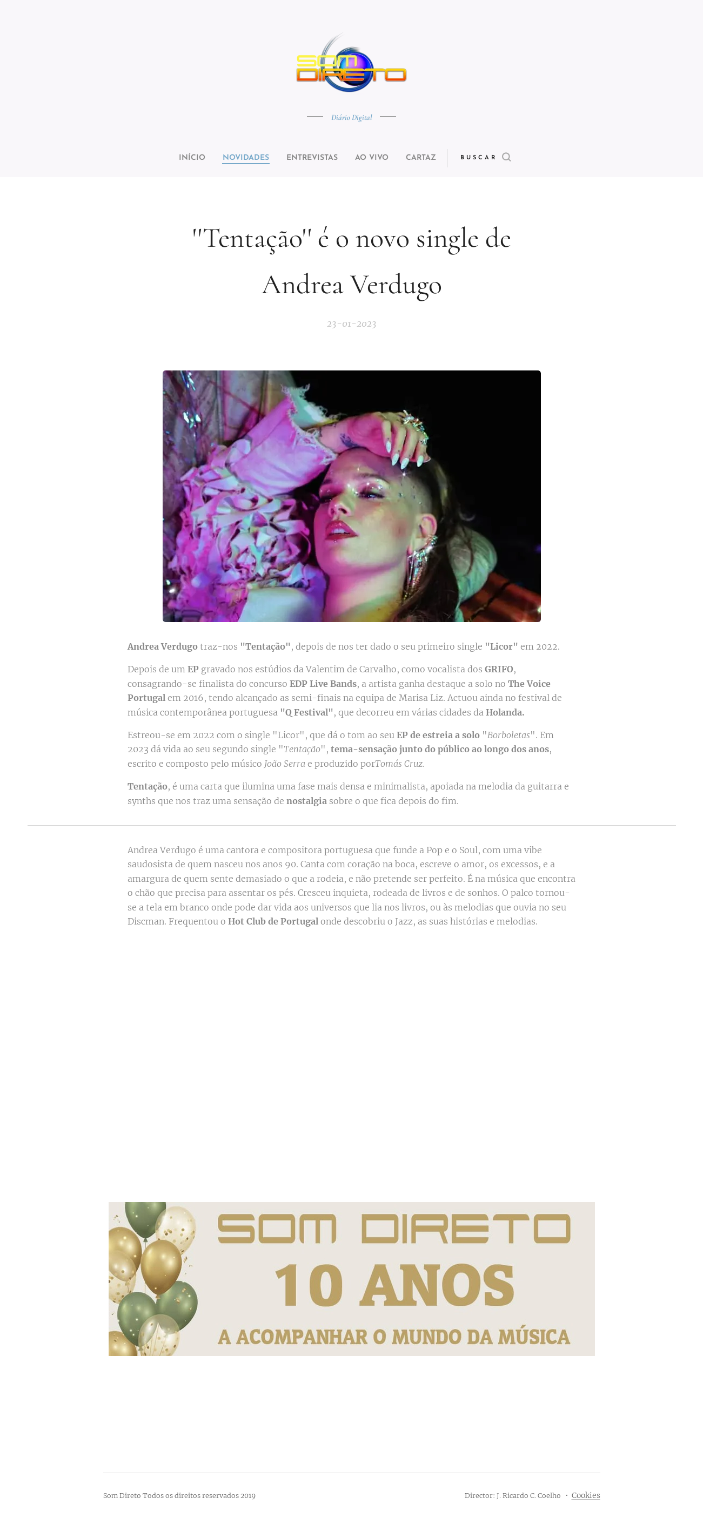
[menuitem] (179, 158)
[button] (506, 158)
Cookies (586, 1495)
